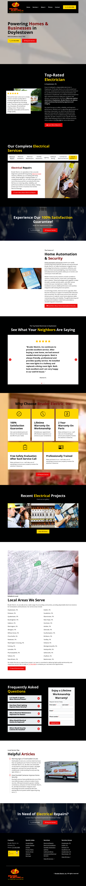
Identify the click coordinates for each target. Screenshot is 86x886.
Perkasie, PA (12, 613)
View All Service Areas (17, 668)
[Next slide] (76, 359)
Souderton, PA (48, 613)
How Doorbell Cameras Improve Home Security (25, 776)
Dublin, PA (47, 610)
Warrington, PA (12, 626)
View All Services (73, 157)
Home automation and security (54, 262)
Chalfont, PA (48, 656)
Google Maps (29, 843)
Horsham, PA (48, 623)
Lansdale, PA (12, 649)
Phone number (54, 716)
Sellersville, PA (48, 653)
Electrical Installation (20, 157)
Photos (50, 7)
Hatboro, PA (11, 623)
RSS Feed (28, 856)
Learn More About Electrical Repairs (24, 192)
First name (53, 704)
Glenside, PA (48, 630)
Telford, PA (11, 656)
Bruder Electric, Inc (61, 873)
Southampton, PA (49, 633)
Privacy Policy (30, 849)
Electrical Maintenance (30, 157)
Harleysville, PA (49, 649)
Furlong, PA (11, 646)
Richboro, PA (48, 636)
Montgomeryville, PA (50, 646)
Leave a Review (30, 845)
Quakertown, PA (13, 616)
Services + (36, 7)
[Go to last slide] (10, 359)
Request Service (29, 41)
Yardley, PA (47, 639)
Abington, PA (12, 630)
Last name (65, 704)
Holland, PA (47, 643)
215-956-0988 (57, 120)
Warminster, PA (49, 616)
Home (28, 7)
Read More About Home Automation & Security (61, 306)
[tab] (41, 383)
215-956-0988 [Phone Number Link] (69, 7)
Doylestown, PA (13, 610)
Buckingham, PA (13, 620)
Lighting (46, 157)
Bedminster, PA (49, 659)
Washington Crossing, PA (16, 643)
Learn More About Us (53, 125)
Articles (28, 847)
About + (43, 7)
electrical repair (36, 174)
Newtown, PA (12, 639)
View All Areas (66, 857)
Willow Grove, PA (13, 633)
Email (51, 710)
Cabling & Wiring (53, 157)
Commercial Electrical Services (63, 157)
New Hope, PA (48, 620)
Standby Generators (39, 157)
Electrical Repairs (12, 157)
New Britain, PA (13, 659)
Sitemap (28, 854)
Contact (57, 7)
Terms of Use (29, 852)
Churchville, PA (12, 636)
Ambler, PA (47, 626)
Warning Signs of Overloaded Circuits (25, 759)
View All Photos (43, 531)
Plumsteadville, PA (14, 653)
